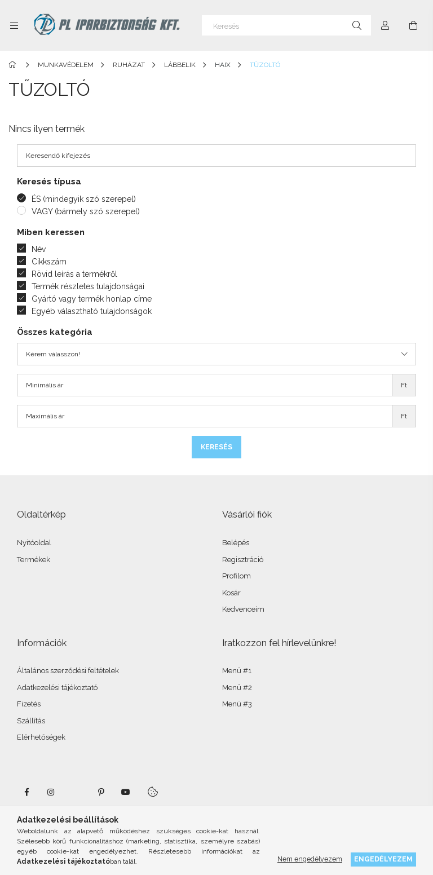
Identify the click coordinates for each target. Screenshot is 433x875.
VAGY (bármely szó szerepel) (86, 211)
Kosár (231, 593)
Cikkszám (49, 261)
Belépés (235, 542)
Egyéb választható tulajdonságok (92, 311)
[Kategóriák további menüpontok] (14, 25)
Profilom (236, 576)
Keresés (216, 447)
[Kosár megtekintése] (413, 25)
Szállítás (31, 721)
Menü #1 (236, 670)
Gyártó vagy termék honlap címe (92, 298)
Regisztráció (242, 559)
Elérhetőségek (41, 737)
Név (39, 249)
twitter (76, 792)
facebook (26, 792)
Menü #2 (237, 687)
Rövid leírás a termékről (74, 274)
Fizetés (29, 704)
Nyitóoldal (34, 542)
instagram (51, 792)
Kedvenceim (243, 609)
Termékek (33, 559)
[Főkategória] (14, 65)
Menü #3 (237, 704)
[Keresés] (286, 25)
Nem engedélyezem (309, 859)
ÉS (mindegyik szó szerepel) (84, 199)
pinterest (101, 792)
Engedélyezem (383, 859)
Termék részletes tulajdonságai (88, 286)
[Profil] (385, 25)
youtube (125, 792)
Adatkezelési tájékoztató (57, 687)
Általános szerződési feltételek (68, 670)
